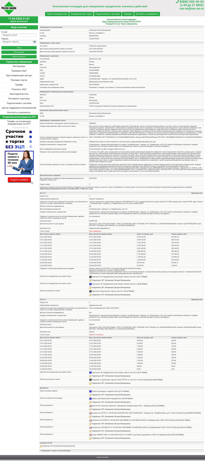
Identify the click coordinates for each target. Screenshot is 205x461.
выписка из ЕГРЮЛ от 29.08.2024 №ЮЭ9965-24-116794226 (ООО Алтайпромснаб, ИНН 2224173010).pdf (135, 420)
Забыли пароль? (19, 57)
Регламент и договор (19, 98)
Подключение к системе (108, 14)
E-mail (4, 32)
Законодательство (18, 94)
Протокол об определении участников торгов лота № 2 (114, 372)
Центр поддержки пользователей (19, 108)
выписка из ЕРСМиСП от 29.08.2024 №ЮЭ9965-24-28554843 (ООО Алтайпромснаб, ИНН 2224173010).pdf (135, 427)
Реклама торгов (19, 80)
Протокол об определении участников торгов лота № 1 (114, 277)
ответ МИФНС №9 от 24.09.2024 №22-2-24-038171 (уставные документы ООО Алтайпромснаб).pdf (132, 435)
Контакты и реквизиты (147, 14)
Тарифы (128, 14)
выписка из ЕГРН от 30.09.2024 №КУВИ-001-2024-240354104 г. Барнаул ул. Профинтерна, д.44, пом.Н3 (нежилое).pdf (140, 413)
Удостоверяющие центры (19, 75)
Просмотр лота (196, 193)
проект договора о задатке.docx (105, 391)
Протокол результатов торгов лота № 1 (108, 291)
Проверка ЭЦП (18, 71)
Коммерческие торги (81, 14)
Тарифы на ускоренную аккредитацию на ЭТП (19, 122)
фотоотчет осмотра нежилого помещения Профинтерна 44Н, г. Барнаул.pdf (123, 406)
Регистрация (19, 52)
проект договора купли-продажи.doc (107, 398)
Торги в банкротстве (57, 14)
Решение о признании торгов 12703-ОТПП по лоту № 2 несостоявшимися (122, 380)
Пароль (4, 38)
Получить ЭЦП (19, 89)
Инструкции (19, 66)
